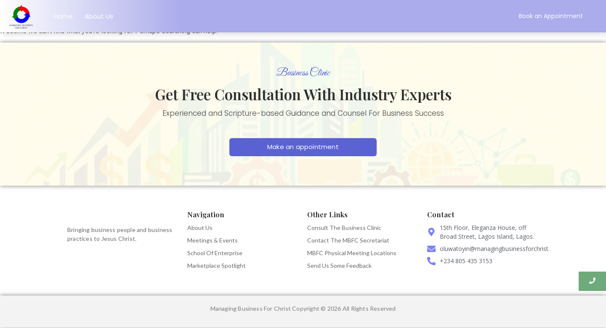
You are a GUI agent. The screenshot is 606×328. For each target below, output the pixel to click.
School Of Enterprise (214, 252)
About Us (99, 16)
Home (63, 16)
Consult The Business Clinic (344, 227)
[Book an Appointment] (551, 16)
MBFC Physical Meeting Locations (351, 252)
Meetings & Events (212, 240)
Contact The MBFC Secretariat (348, 240)
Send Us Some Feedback (339, 265)
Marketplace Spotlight (216, 265)
